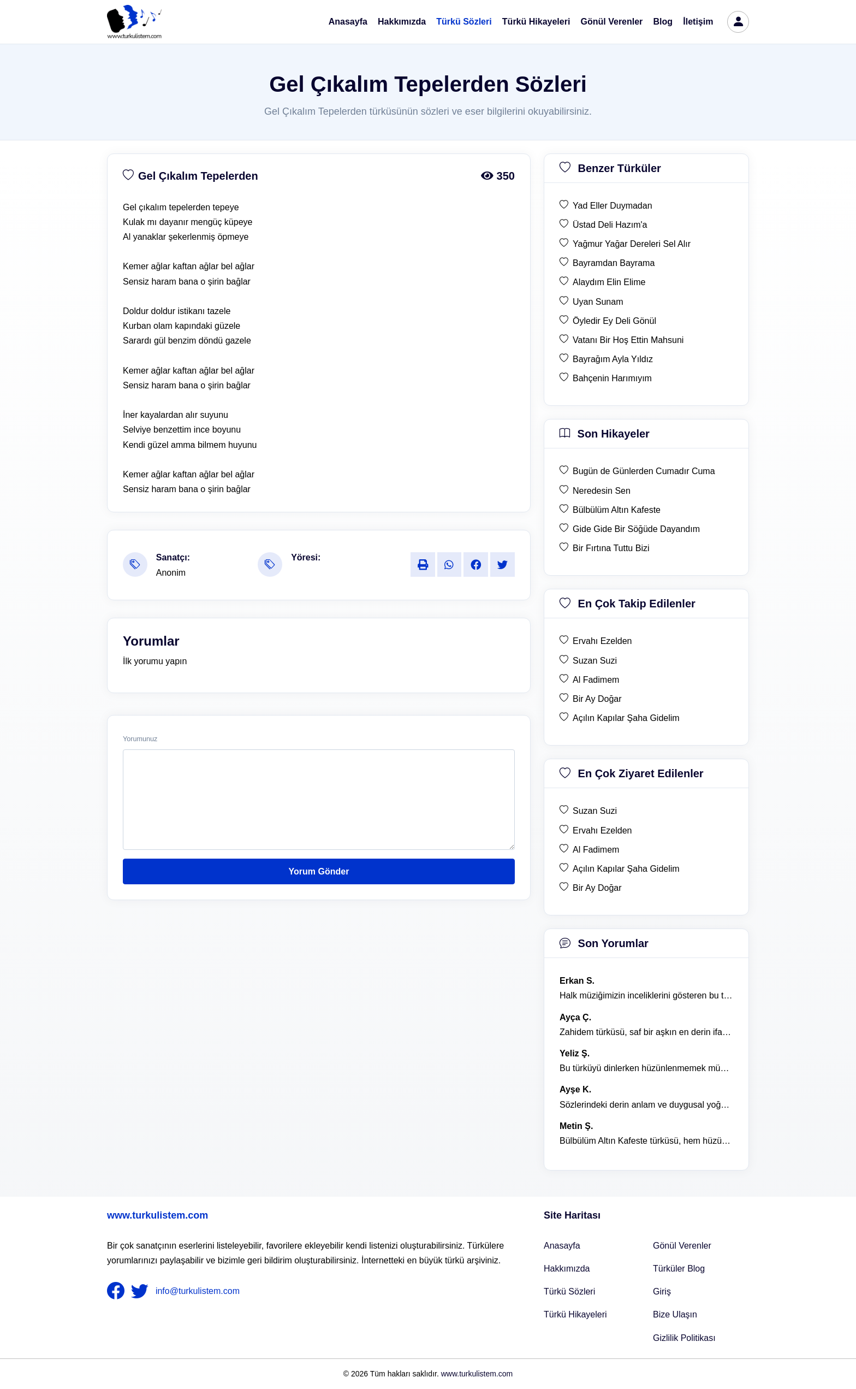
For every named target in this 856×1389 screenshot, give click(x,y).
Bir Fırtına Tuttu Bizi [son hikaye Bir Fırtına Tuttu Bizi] (611, 548)
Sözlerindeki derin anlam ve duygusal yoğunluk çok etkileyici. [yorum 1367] (646, 1104)
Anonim (171, 572)
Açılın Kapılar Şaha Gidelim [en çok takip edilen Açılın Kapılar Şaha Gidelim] (626, 718)
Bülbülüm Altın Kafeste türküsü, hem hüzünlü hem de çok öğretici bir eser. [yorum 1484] (646, 1140)
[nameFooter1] (118, 1291)
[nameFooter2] (142, 1291)
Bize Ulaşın (675, 1314)
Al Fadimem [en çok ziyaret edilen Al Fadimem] (596, 849)
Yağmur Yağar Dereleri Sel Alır (632, 244)
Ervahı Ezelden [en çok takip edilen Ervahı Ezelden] (602, 641)
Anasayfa (348, 21)
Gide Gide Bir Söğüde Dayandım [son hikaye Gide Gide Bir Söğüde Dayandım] (636, 529)
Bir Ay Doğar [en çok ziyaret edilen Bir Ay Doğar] (597, 887)
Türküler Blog (679, 1268)
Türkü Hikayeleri (536, 21)
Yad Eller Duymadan (612, 205)
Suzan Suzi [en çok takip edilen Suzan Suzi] (595, 660)
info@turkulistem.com (198, 1291)
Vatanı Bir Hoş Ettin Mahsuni (628, 340)
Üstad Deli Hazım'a (610, 224)
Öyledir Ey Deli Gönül (614, 321)
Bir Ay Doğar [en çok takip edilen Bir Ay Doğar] (597, 699)
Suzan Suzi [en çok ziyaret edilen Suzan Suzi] (595, 810)
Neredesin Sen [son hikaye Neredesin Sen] (602, 490)
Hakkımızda (402, 21)
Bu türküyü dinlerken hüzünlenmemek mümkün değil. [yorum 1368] (646, 1068)
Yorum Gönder (319, 871)
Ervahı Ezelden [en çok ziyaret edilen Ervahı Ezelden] (602, 830)
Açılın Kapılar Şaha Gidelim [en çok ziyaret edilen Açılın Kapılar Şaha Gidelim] (626, 868)
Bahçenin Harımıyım (612, 378)
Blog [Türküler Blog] (663, 21)
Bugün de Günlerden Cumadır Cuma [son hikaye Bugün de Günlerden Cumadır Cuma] (644, 471)
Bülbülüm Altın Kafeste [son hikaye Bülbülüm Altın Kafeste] (617, 510)
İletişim (698, 21)
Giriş (662, 1291)
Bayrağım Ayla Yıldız (613, 359)
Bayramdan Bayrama (614, 263)
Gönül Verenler (612, 21)
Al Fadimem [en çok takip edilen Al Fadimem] (596, 679)
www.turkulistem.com (157, 1215)
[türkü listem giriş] (738, 22)
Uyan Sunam (598, 301)
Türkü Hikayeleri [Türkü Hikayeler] (575, 1314)
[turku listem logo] (134, 22)
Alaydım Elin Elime (609, 282)
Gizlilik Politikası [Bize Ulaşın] (684, 1338)
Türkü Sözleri (463, 21)
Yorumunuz (140, 739)
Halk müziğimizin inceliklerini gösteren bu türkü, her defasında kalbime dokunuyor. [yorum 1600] (646, 995)
